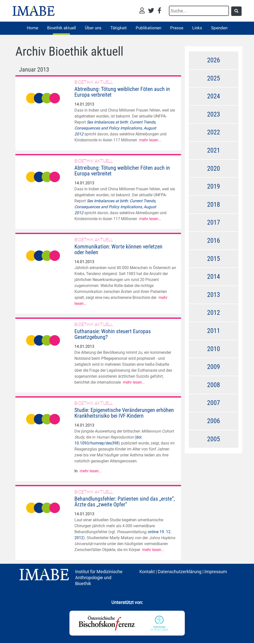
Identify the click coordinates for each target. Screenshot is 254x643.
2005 (213, 439)
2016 (213, 240)
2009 (213, 366)
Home (32, 27)
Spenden (219, 27)
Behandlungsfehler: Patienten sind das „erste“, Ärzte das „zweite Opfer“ (124, 502)
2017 (213, 222)
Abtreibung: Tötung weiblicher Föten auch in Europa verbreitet (122, 92)
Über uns (93, 27)
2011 (213, 330)
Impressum (215, 571)
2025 (213, 78)
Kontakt (147, 571)
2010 (213, 349)
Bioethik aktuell (61, 27)
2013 (213, 294)
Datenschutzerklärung (179, 571)
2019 (213, 186)
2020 (213, 168)
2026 (213, 60)
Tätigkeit (118, 27)
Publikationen (148, 27)
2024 (213, 96)
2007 (213, 402)
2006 (213, 421)
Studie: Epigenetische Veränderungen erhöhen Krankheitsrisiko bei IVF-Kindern (124, 413)
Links (197, 27)
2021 (213, 150)
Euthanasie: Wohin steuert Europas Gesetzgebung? (112, 334)
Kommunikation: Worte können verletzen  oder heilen (121, 249)
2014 (213, 276)
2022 (213, 132)
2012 (213, 312)
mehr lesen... (150, 140)
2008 (213, 385)
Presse (176, 27)
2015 (213, 258)
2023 (213, 114)
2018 (213, 204)
